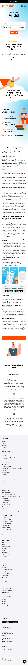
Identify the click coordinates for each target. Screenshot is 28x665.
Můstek (3, 586)
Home (3, 441)
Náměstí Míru (5, 484)
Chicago (4, 601)
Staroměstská (5, 582)
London (3, 603)
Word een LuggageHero (8, 451)
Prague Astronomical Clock (8, 569)
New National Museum (7, 515)
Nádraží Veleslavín (6, 554)
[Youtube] (9, 649)
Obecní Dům (5, 502)
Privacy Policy (5, 470)
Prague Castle (5, 488)
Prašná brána (5, 536)
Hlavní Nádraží (5, 592)
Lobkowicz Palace (6, 523)
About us (4, 443)
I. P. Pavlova (4, 548)
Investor (5, 445)
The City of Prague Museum (8, 513)
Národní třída (5, 557)
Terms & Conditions (6, 472)
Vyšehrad (4, 534)
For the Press (5, 464)
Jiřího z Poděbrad (6, 492)
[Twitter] (4, 649)
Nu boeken (14, 338)
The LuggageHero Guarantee (10, 462)
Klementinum (5, 567)
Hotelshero (4, 453)
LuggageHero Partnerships (9, 458)
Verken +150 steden (6, 614)
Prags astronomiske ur (7, 563)
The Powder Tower (6, 561)
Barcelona (4, 599)
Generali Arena (5, 575)
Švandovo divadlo (6, 490)
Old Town (4, 571)
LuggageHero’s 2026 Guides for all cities (12, 468)
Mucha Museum (5, 525)
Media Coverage (7, 466)
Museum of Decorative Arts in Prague (11, 511)
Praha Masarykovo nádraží (8, 494)
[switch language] (21, 6)
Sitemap (4, 474)
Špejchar (4, 550)
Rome (3, 610)
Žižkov (3, 486)
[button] (25, 662)
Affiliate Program (6, 456)
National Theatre (6, 527)
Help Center (5, 460)
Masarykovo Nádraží (7, 590)
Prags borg (4, 565)
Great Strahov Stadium (7, 521)
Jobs (4, 447)
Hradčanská (5, 552)
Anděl (3, 559)
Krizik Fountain (5, 509)
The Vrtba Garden (6, 517)
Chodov (4, 544)
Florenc (3, 584)
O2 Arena (4, 579)
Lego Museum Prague (7, 504)
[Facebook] (2, 649)
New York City (5, 605)
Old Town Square (6, 573)
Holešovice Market (6, 529)
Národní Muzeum (6, 546)
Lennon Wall (5, 538)
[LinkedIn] (11, 649)
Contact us (4, 646)
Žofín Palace (5, 498)
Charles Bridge (5, 542)
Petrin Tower (5, 532)
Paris (3, 608)
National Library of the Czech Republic (11, 496)
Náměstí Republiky (6, 588)
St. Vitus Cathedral (6, 540)
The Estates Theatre (6, 519)
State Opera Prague (6, 500)
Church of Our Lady (6, 506)
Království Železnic (6, 481)
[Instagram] (6, 649)
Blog (3, 449)
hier (15, 301)
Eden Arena (4, 577)
